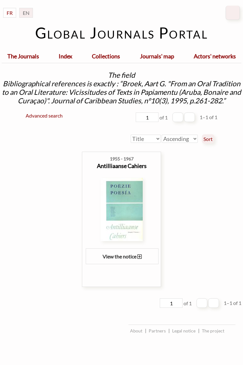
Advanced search (44, 116)
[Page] (147, 117)
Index (65, 56)
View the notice (122, 256)
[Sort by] (146, 139)
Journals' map (157, 56)
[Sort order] (180, 139)
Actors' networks (215, 56)
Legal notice (184, 330)
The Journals (23, 56)
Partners (157, 330)
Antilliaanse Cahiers (121, 165)
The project (213, 330)
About (136, 330)
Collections (106, 56)
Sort (208, 139)
